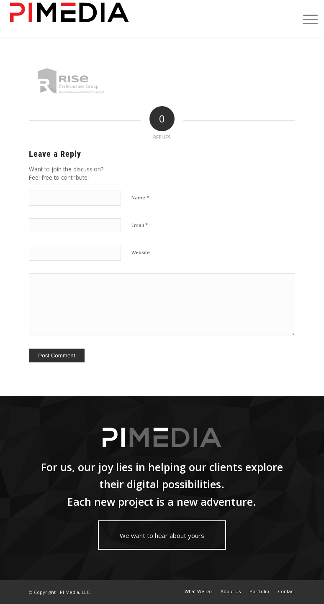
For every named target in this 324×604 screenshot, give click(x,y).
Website (140, 252)
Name (140, 197)
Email (139, 225)
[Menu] (306, 19)
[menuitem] (198, 591)
